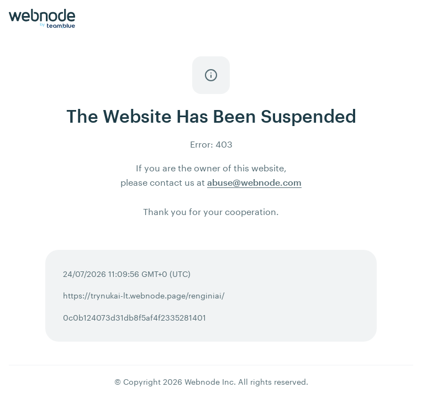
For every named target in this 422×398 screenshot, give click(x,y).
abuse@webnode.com (254, 182)
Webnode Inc (209, 381)
